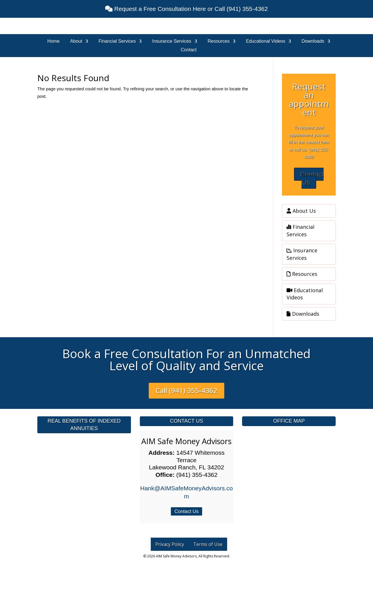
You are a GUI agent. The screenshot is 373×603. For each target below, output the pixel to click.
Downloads (313, 41)
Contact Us (312, 178)
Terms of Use (208, 544)
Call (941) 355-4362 (186, 390)
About (76, 41)
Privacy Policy (169, 544)
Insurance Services (171, 41)
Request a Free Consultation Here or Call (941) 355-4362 (190, 8)
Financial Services (117, 41)
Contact (188, 50)
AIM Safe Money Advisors (186, 441)
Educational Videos (265, 41)
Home (53, 41)
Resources (218, 41)
